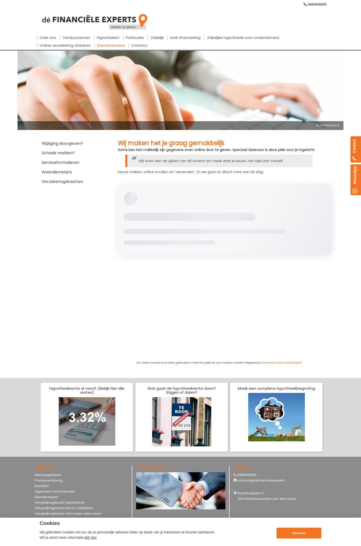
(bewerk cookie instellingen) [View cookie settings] (282, 363)
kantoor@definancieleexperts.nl (263, 480)
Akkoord (299, 533)
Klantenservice (328, 125)
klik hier (90, 537)
